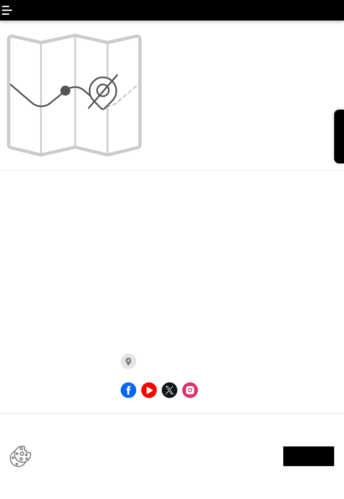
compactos (190, 265)
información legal (241, 456)
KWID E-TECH (34, 239)
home (159, 136)
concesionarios (153, 369)
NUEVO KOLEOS (38, 206)
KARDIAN (28, 255)
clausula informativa (284, 275)
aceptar (308, 456)
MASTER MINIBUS (120, 222)
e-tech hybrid (193, 206)
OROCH (25, 272)
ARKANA (27, 222)
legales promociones (284, 258)
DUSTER (26, 288)
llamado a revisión (280, 216)
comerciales (191, 298)
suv (177, 249)
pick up (183, 282)
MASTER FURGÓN (120, 206)
